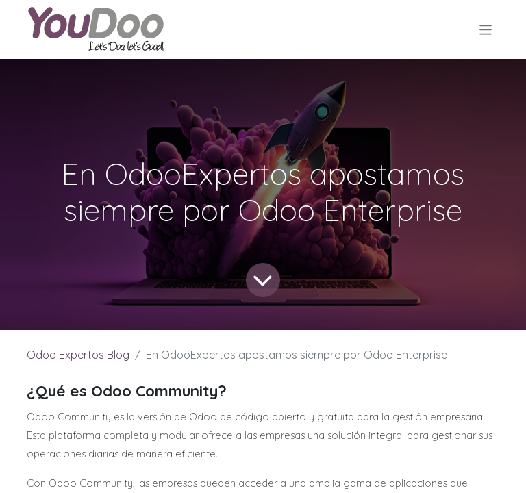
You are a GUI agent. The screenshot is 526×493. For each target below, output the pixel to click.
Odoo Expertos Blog (78, 355)
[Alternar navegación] (486, 29)
